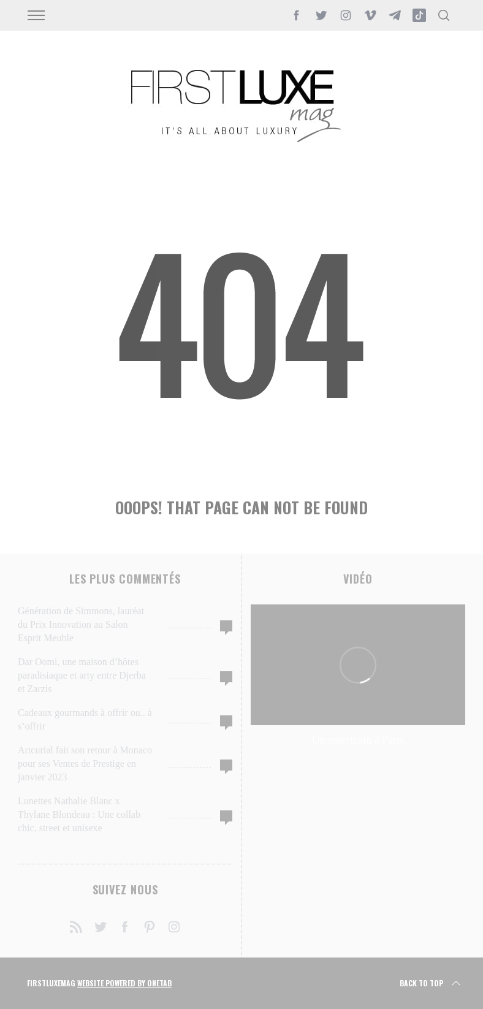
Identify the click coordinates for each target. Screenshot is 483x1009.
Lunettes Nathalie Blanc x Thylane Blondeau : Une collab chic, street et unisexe (79, 814)
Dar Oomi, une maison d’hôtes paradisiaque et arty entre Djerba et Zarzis (82, 675)
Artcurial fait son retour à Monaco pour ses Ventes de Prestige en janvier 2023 (85, 763)
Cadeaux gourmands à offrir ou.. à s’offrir (85, 719)
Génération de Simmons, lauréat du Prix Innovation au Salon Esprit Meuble (81, 624)
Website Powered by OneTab (124, 983)
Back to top (431, 983)
